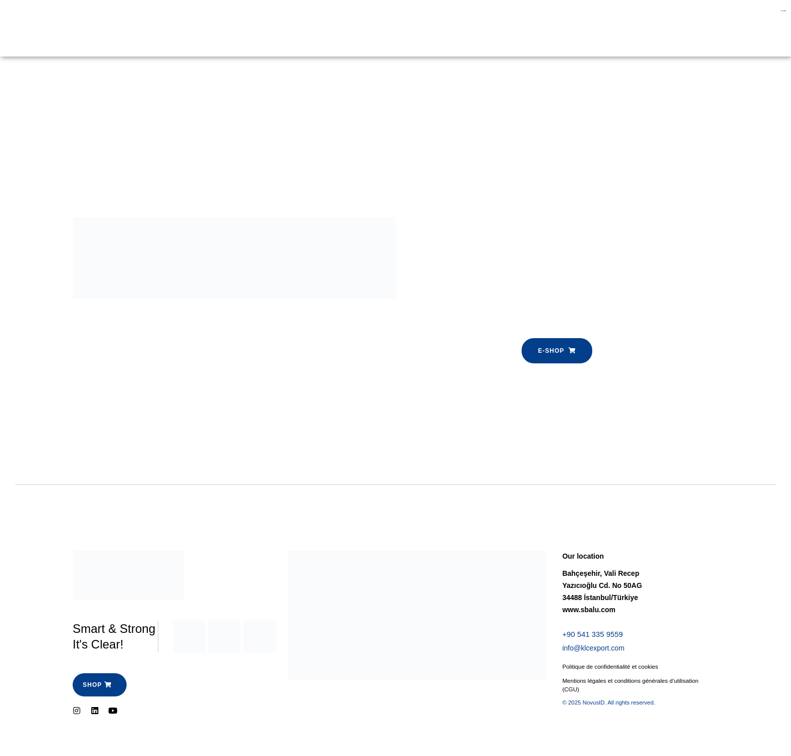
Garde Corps (133, 28)
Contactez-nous (327, 28)
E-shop (187, 28)
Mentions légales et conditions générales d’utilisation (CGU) (633, 687)
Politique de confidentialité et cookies (612, 668)
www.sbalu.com (588, 610)
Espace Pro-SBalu (249, 28)
